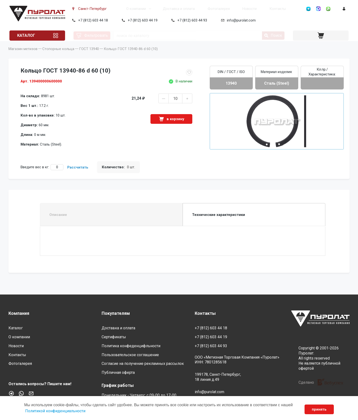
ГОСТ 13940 (89, 55)
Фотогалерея (202, 9)
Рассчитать (77, 174)
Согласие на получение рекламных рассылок (143, 363)
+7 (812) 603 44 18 (92, 20)
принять (319, 409)
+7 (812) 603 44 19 (142, 20)
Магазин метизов (22, 55)
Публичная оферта (118, 372)
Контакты (258, 9)
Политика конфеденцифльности (131, 346)
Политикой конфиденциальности (55, 411)
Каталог (27, 35)
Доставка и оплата (163, 9)
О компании (121, 9)
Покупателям (116, 313)
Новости (231, 9)
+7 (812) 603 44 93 (191, 20)
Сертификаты (114, 337)
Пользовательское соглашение (130, 355)
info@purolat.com (240, 20)
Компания (18, 313)
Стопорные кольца (58, 55)
